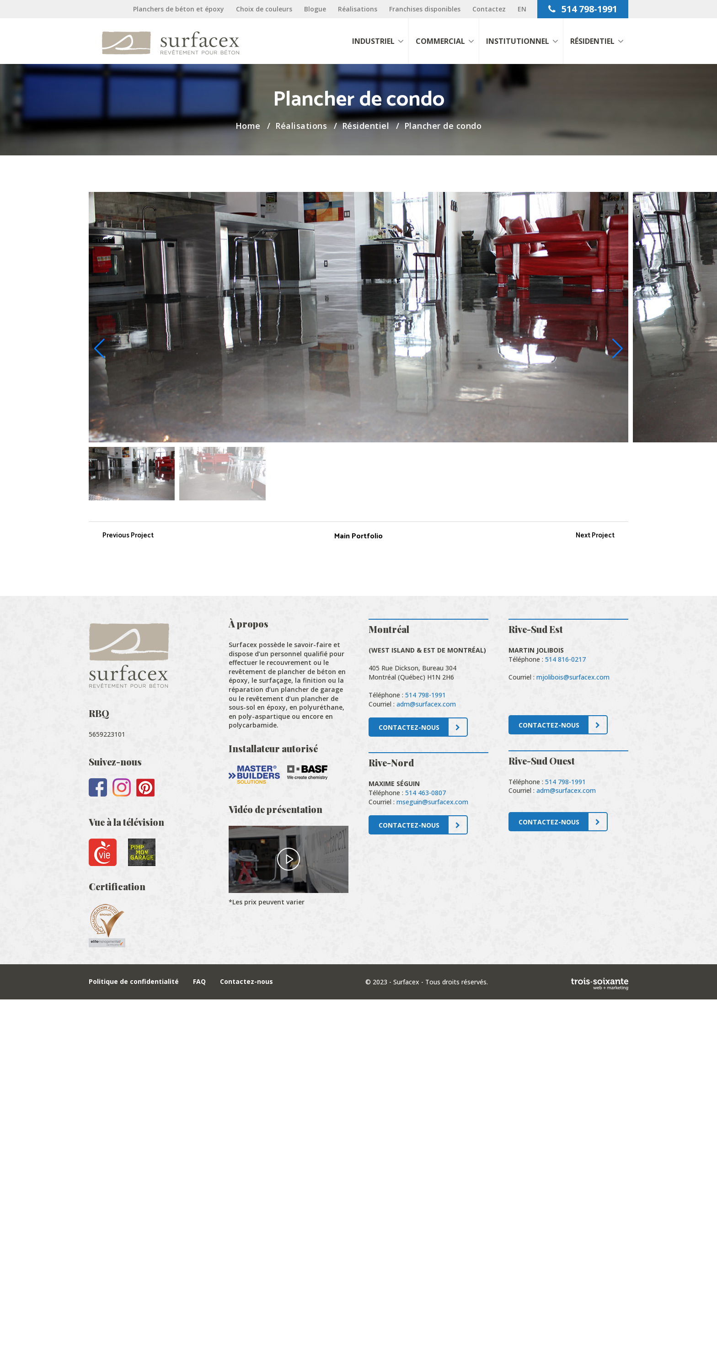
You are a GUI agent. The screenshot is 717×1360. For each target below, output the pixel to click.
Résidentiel (366, 126)
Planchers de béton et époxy (178, 9)
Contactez (489, 9)
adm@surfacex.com (426, 704)
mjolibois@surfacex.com (573, 677)
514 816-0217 (565, 659)
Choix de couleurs (264, 9)
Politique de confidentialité (134, 981)
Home (248, 126)
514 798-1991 (582, 9)
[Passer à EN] (522, 9)
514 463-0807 (425, 792)
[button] (617, 349)
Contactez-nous (246, 981)
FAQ (199, 981)
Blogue (315, 9)
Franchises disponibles (424, 9)
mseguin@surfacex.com (432, 801)
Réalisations (357, 9)
